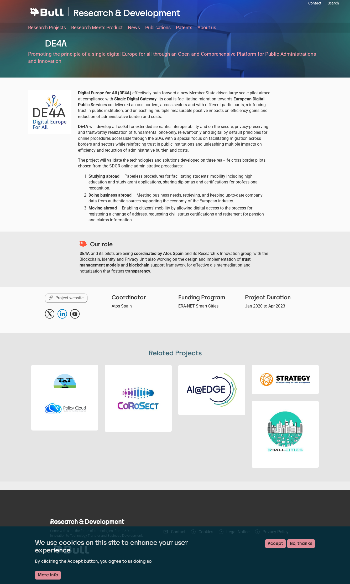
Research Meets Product (97, 27)
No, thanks (301, 543)
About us (206, 27)
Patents (184, 27)
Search (333, 3)
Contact (314, 3)
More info (48, 574)
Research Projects (47, 27)
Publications (158, 27)
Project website (69, 297)
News (134, 27)
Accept (275, 543)
